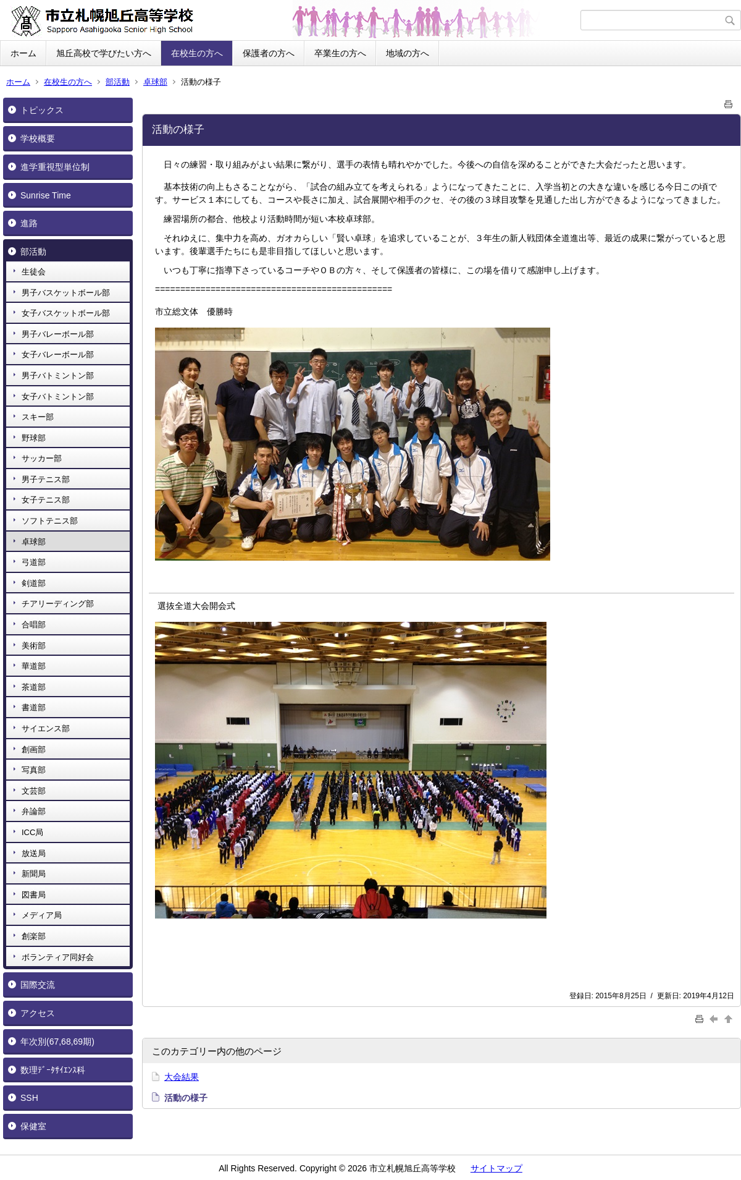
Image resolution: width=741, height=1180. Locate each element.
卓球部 (155, 82)
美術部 (34, 645)
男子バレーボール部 (58, 334)
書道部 (34, 707)
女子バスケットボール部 (66, 313)
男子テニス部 (46, 479)
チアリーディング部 (58, 603)
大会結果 (181, 1077)
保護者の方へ (269, 53)
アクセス (37, 1013)
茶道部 (34, 687)
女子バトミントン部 (58, 396)
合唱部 (34, 624)
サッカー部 (42, 458)
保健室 (33, 1126)
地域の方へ (407, 53)
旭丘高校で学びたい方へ (103, 53)
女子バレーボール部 (58, 354)
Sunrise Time (45, 195)
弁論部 (34, 811)
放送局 (34, 853)
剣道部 (34, 583)
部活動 (118, 82)
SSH (29, 1098)
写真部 (34, 770)
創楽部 (34, 936)
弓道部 (34, 562)
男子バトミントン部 (58, 375)
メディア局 (42, 915)
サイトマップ (496, 1168)
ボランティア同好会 (58, 957)
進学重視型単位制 (55, 167)
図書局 (34, 894)
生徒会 (34, 271)
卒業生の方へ (340, 53)
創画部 (34, 749)
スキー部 (38, 417)
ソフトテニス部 (50, 520)
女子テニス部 (46, 499)
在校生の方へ (197, 53)
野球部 (34, 438)
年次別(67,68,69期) (57, 1041)
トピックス (42, 110)
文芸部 (34, 791)
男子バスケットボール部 (66, 292)
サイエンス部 (46, 728)
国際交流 (37, 985)
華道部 (34, 666)
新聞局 (34, 873)
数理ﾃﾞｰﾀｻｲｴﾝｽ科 (52, 1070)
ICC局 (32, 832)
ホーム (23, 53)
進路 (29, 223)
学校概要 (37, 138)
